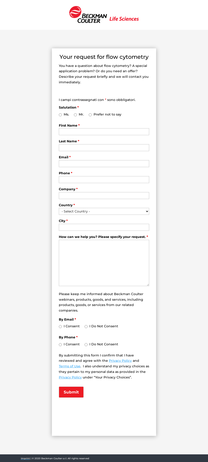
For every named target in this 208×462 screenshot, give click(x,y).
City (63, 221)
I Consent (72, 326)
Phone (65, 173)
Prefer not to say (107, 114)
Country (67, 205)
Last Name (69, 141)
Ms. (66, 114)
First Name (69, 125)
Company (68, 189)
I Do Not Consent (103, 326)
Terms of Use (69, 366)
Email (65, 157)
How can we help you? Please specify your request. (103, 237)
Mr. (81, 114)
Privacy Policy (120, 361)
